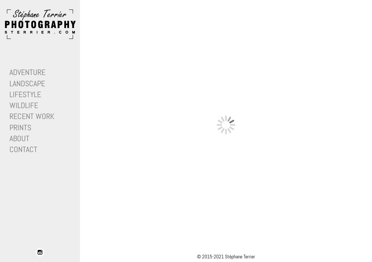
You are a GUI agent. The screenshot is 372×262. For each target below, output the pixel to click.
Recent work (31, 116)
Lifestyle (25, 94)
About (19, 138)
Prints (20, 127)
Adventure (27, 72)
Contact (23, 149)
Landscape (27, 83)
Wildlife (23, 105)
